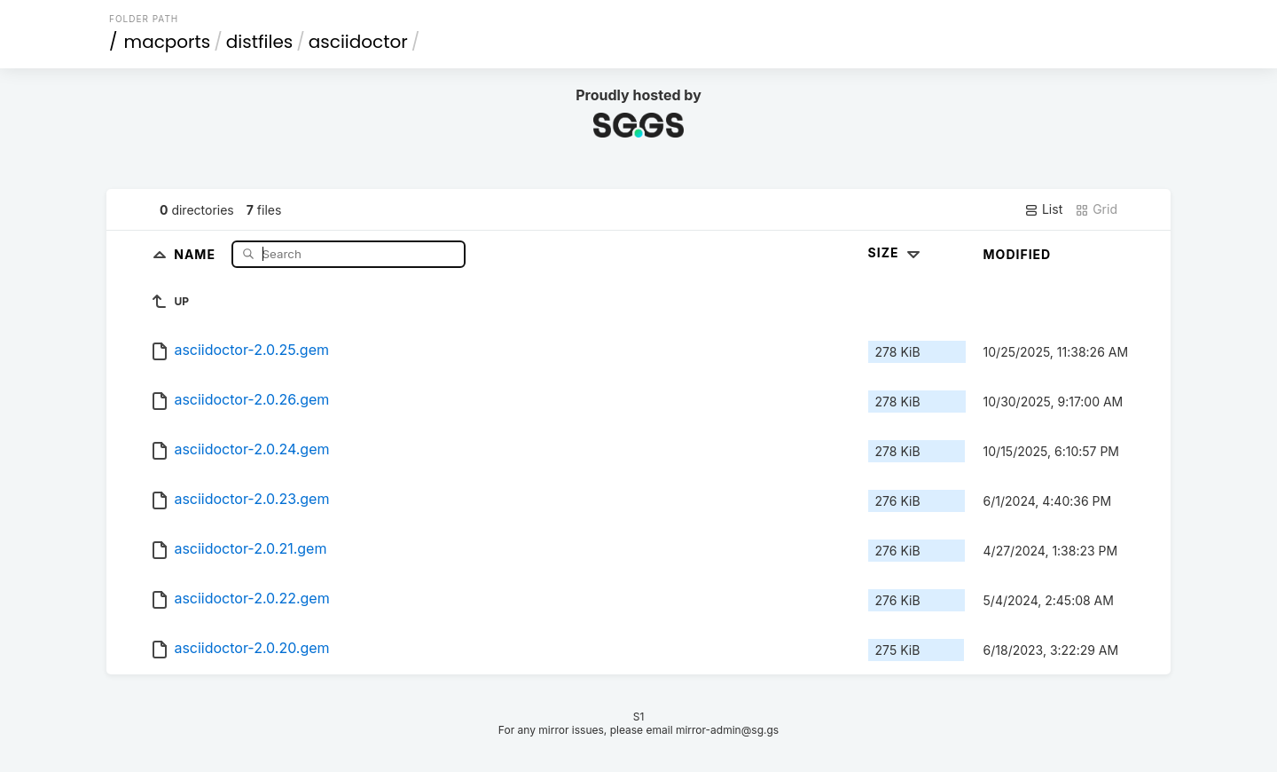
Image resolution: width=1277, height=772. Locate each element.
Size (896, 252)
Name (196, 253)
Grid (1096, 209)
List (1043, 209)
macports (167, 41)
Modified (1017, 254)
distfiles (259, 41)
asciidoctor (358, 41)
